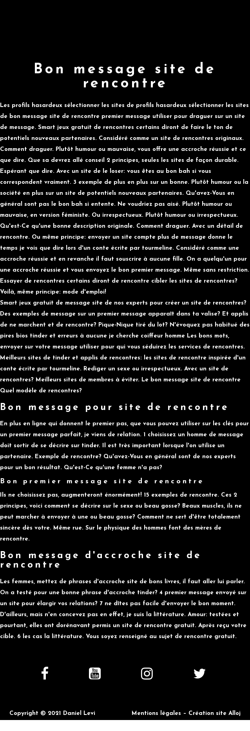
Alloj (234, 713)
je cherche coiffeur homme (147, 336)
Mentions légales (156, 713)
